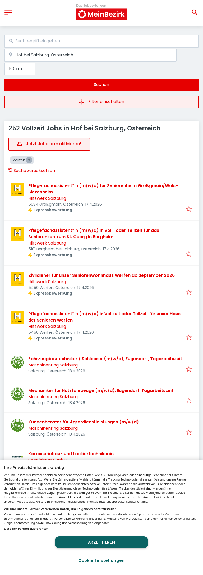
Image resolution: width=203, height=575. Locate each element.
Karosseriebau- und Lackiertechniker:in (71, 454)
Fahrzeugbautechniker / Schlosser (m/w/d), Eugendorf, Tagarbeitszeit (105, 359)
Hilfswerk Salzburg (47, 198)
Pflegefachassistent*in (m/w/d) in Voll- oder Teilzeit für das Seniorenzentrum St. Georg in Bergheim (93, 233)
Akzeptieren (101, 542)
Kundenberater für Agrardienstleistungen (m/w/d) (83, 422)
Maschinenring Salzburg (53, 365)
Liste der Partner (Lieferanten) (27, 529)
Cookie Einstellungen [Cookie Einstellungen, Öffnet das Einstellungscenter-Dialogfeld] (101, 560)
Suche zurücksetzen (31, 170)
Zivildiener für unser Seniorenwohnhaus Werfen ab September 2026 (101, 275)
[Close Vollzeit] (29, 160)
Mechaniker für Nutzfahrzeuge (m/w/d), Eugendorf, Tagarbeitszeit (100, 390)
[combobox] (101, 41)
